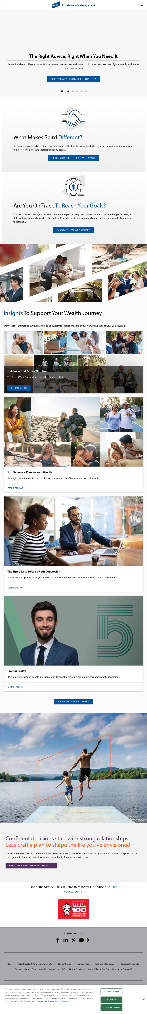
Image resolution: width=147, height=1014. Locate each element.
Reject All (111, 1000)
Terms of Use (83, 963)
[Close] (143, 999)
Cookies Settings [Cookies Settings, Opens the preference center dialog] (111, 992)
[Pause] (62, 91)
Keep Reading (19, 387)
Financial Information (105, 963)
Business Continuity (130, 963)
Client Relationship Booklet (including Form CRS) (110, 969)
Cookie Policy (44, 1001)
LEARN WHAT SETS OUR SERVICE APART (73, 158)
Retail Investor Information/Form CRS (35, 963)
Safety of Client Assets (72, 969)
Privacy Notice (64, 963)
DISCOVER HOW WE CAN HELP (73, 230)
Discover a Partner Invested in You (31, 865)
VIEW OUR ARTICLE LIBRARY (73, 701)
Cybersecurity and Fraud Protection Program (35, 969)
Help (9, 963)
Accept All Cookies (111, 1008)
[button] (5, 5)
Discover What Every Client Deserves (73, 78)
